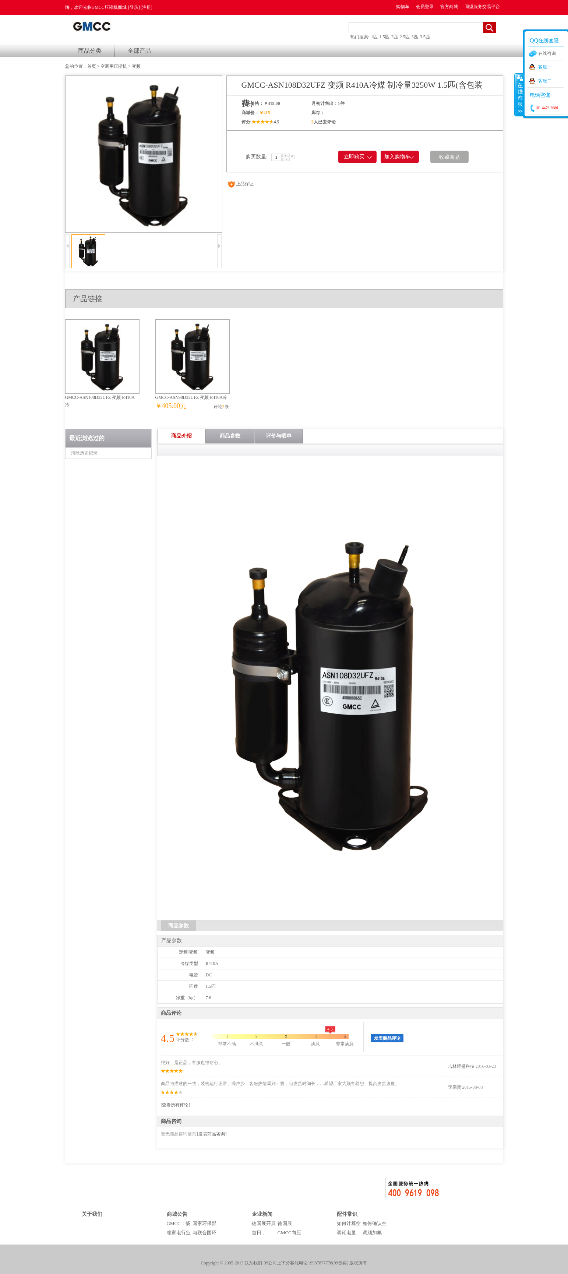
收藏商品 (449, 157)
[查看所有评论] (175, 1105)
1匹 (374, 36)
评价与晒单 (279, 436)
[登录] (134, 7)
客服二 (544, 80)
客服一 (544, 67)
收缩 (519, 94)
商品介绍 (181, 436)
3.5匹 (425, 36)
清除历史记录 (84, 453)
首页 (91, 66)
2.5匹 (405, 36)
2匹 (394, 36)
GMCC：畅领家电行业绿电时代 (179, 1233)
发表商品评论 (387, 1038)
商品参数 (230, 436)
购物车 (402, 6)
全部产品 (139, 51)
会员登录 (425, 6)
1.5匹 (384, 36)
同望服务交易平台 (482, 6)
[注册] (146, 7)
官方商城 (449, 6)
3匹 (415, 36)
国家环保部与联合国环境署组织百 (204, 1233)
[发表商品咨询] (212, 1134)
